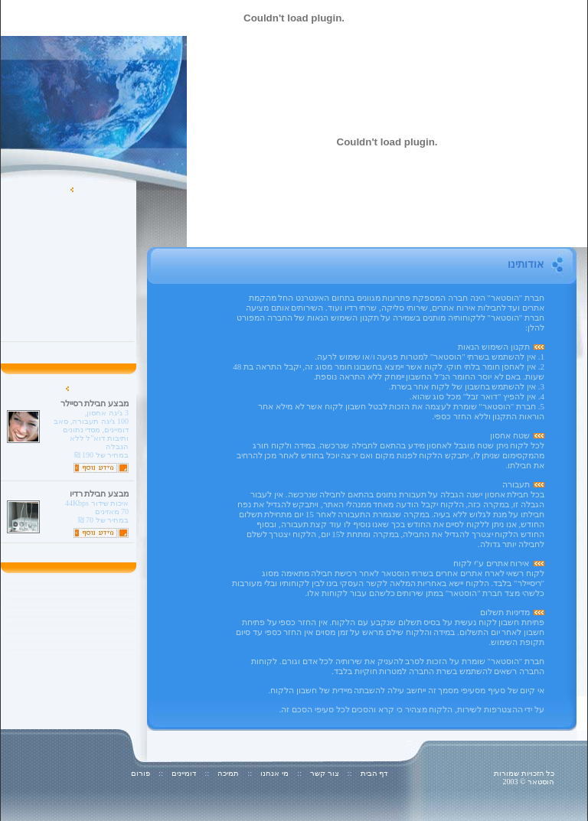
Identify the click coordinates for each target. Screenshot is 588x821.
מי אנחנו (274, 773)
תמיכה (228, 773)
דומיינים (184, 773)
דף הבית (374, 773)
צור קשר (324, 773)
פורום (140, 773)
